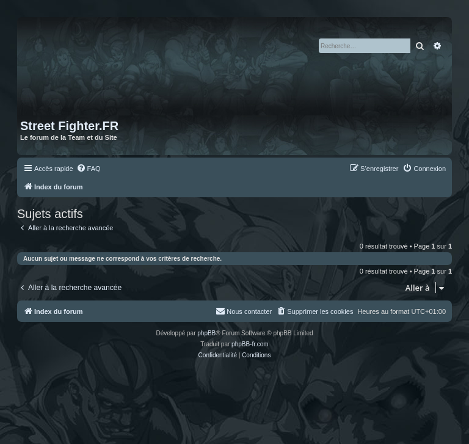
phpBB (206, 333)
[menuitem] (88, 168)
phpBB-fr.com (250, 344)
